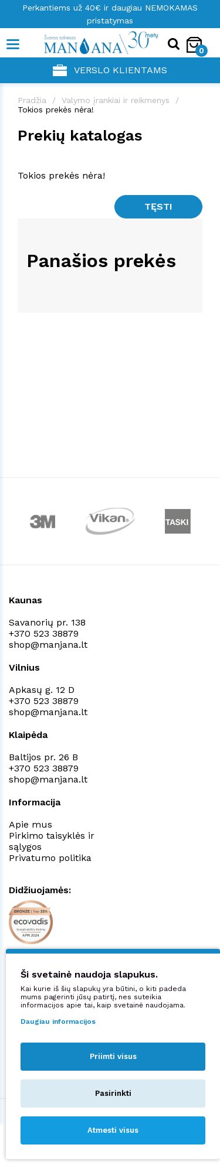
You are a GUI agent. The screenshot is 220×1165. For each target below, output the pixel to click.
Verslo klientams (110, 70)
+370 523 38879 (44, 633)
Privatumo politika (50, 857)
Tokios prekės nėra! (56, 109)
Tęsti (158, 206)
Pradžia (32, 100)
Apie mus (30, 824)
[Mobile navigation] (13, 44)
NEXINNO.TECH (101, 1136)
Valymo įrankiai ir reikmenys (116, 100)
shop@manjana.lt (48, 644)
